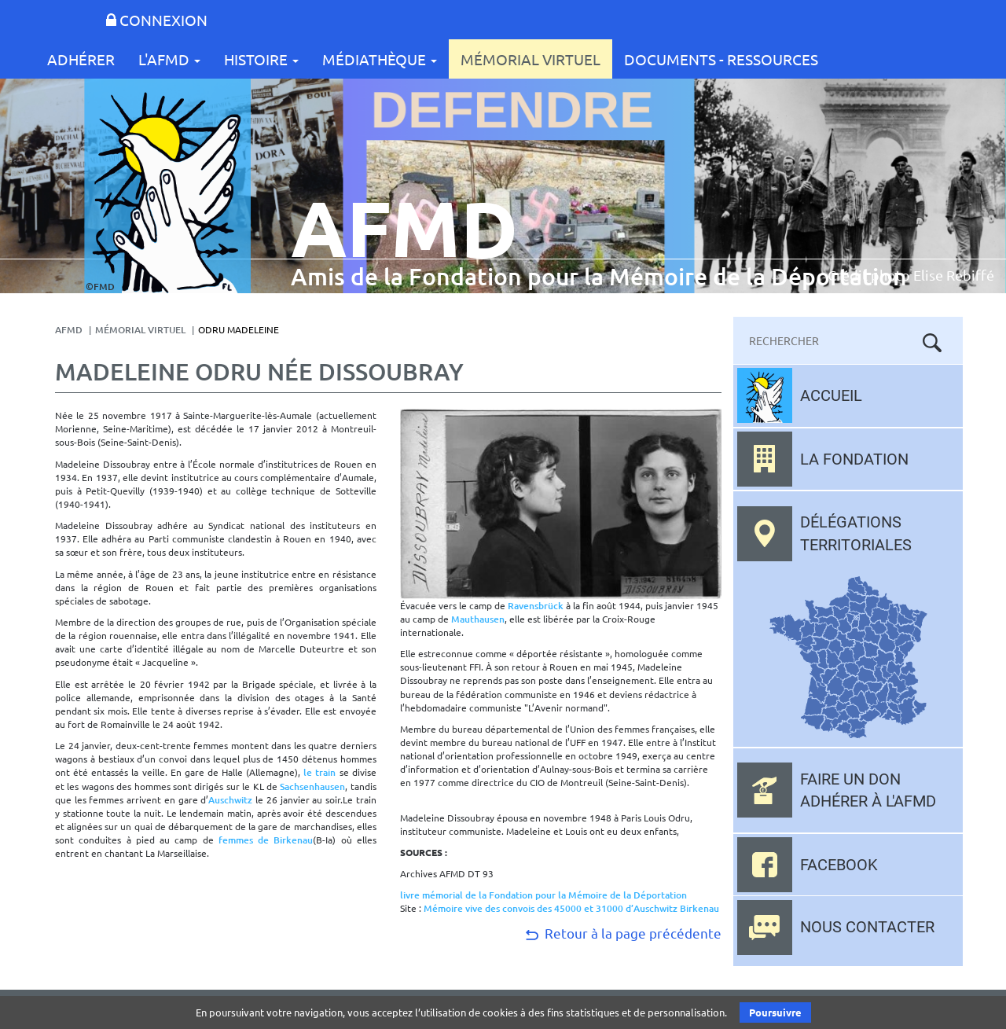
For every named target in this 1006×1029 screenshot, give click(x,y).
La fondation (854, 459)
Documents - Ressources (721, 59)
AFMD (69, 329)
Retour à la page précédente (622, 932)
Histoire (261, 59)
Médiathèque (379, 59)
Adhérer (81, 59)
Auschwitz (230, 800)
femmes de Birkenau (266, 840)
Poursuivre (775, 1012)
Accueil (831, 395)
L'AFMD (169, 59)
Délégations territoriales (856, 533)
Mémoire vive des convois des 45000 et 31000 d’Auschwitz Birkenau (571, 908)
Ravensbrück (536, 605)
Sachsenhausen (312, 786)
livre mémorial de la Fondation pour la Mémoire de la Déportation (543, 895)
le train (319, 772)
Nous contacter (867, 926)
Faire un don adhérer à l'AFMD (868, 790)
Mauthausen (478, 619)
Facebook (839, 864)
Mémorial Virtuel (530, 59)
